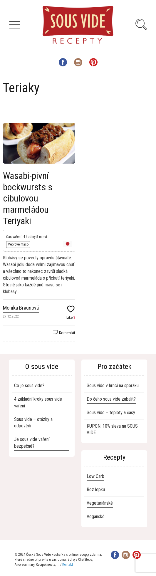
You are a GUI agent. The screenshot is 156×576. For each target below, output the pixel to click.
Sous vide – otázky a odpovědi (33, 423)
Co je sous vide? (29, 385)
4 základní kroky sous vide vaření (38, 402)
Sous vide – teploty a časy (111, 412)
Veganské (96, 516)
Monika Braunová (21, 308)
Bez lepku (96, 489)
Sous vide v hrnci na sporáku (113, 385)
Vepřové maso (18, 244)
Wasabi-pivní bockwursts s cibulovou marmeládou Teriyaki (27, 198)
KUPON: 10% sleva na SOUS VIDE (112, 429)
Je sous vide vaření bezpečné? (31, 442)
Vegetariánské (100, 503)
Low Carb (95, 476)
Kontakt (67, 564)
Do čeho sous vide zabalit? (111, 399)
